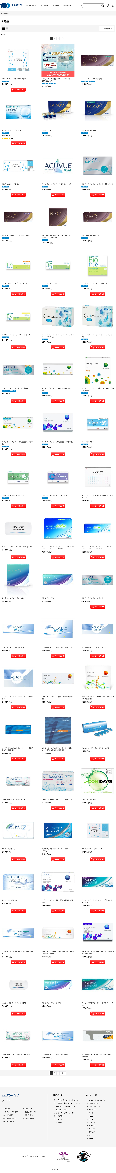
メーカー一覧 (43, 5)
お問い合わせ (66, 5)
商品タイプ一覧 (30, 5)
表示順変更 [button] (107, 29)
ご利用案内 (55, 5)
